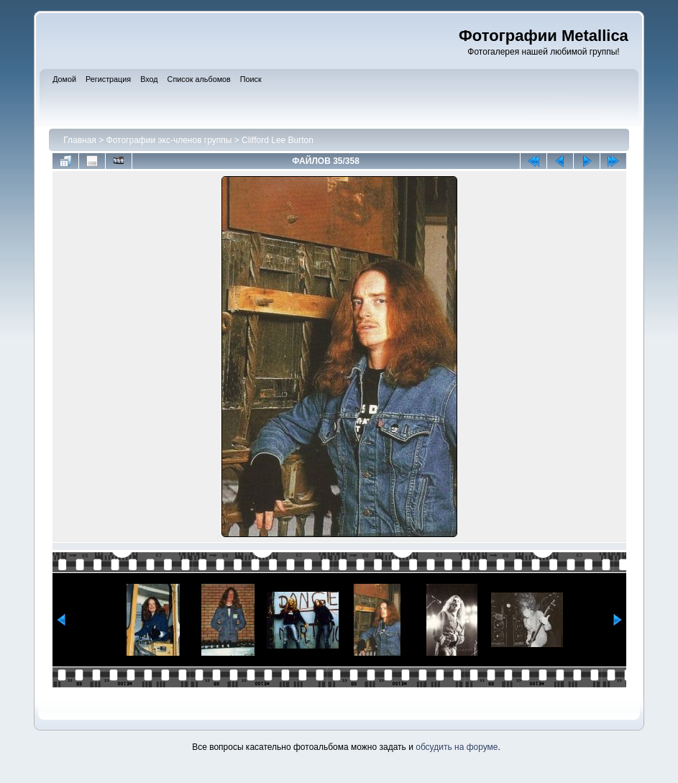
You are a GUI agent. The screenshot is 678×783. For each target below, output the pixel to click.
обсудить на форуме (457, 747)
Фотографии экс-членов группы (169, 140)
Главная (79, 140)
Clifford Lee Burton (277, 140)
